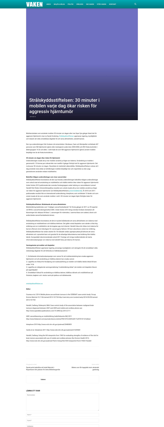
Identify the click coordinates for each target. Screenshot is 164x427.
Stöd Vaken (101, 4)
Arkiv (48, 4)
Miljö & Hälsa (59, 4)
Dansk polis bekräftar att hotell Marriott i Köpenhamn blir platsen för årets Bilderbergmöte (43, 307)
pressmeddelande (75, 129)
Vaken (43, 318)
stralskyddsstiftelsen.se (34, 222)
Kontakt (112, 4)
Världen (79, 4)
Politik (70, 4)
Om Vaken (90, 4)
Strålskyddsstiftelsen (66, 74)
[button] (135, 4)
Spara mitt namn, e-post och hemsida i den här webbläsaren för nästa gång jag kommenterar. (58, 370)
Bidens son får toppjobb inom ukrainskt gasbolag (85, 307)
